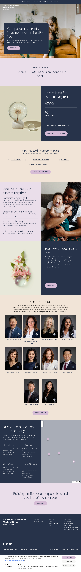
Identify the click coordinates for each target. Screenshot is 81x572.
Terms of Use (74, 549)
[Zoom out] (42, 424)
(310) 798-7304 (28, 456)
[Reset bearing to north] (42, 426)
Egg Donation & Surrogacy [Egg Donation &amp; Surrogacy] (71, 529)
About (50, 521)
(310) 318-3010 (29, 454)
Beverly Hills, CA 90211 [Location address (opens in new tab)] (8, 450)
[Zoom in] (42, 422)
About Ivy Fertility (53, 523)
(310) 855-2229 (10, 453)
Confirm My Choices (68, 565)
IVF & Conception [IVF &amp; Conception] (68, 523)
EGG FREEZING (65, 160)
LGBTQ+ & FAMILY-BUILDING (41, 160)
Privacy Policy (64, 549)
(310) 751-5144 (8, 454)
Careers (51, 525)
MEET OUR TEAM (40, 412)
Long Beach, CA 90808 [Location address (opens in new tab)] (9, 469)
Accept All (69, 557)
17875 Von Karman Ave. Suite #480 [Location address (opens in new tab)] (29, 471)
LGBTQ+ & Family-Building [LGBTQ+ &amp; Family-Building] (71, 527)
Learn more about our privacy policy (14, 560)
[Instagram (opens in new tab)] (7, 544)
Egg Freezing (67, 525)
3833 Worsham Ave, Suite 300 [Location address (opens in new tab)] (10, 467)
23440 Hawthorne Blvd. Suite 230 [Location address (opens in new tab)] (29, 449)
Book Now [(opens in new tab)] (51, 285)
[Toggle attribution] (79, 482)
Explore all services (40, 171)
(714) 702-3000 (11, 472)
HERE (77, 481)
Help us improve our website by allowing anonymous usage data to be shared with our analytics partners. (39, 566)
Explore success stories (56, 133)
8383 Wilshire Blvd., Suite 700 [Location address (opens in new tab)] (10, 448)
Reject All (69, 561)
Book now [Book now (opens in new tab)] (13, 48)
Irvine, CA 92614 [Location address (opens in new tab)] (26, 473)
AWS (74, 481)
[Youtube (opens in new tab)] (10, 544)
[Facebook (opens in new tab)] (3, 544)
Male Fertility (67, 521)
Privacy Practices (53, 549)
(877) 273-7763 (38, 521)
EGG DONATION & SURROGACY (40, 164)
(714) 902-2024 (9, 473)
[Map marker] (48, 439)
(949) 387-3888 (30, 476)
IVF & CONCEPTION (16, 160)
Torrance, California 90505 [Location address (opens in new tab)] (29, 452)
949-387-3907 (28, 477)
